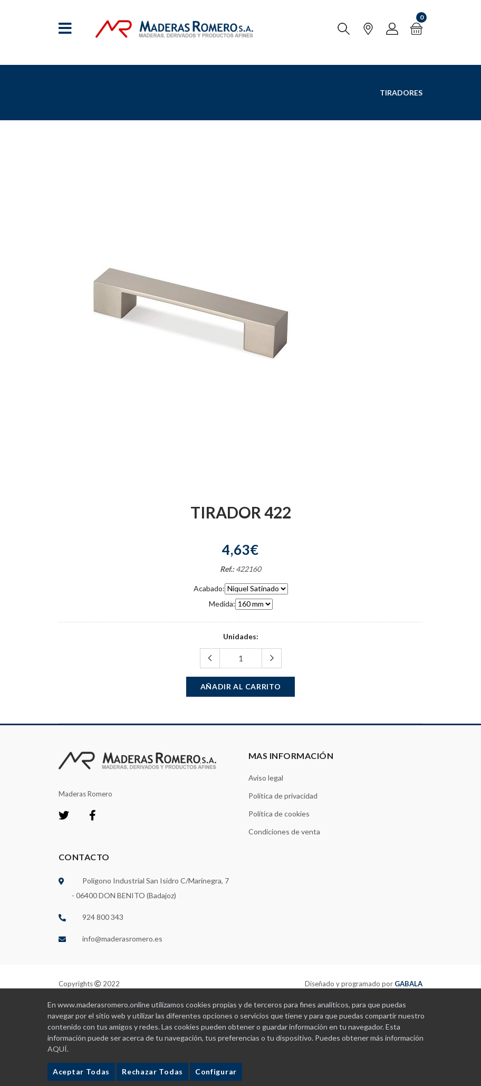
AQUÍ (57, 1048)
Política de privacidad (283, 795)
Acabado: (209, 588)
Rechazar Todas (152, 1071)
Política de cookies (279, 813)
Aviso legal (265, 777)
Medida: (222, 603)
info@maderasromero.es (122, 938)
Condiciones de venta (284, 831)
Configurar (216, 1071)
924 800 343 (102, 916)
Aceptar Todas (81, 1071)
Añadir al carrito (240, 686)
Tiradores (401, 92)
